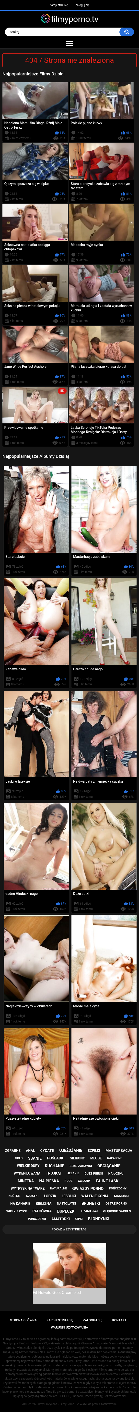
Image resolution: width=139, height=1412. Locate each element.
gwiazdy (84, 1181)
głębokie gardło (117, 1211)
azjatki (32, 1196)
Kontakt (119, 1320)
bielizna (44, 1203)
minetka (26, 1181)
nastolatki (66, 1203)
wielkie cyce (16, 1211)
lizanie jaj (89, 1211)
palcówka (42, 1211)
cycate (47, 1150)
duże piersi (93, 1173)
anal (30, 1151)
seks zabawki (81, 1166)
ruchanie (54, 1166)
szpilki (94, 1151)
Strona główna (23, 1320)
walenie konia (94, 1196)
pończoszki (37, 1219)
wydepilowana (27, 1173)
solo (19, 1158)
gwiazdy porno (88, 1188)
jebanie (73, 1173)
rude (68, 1181)
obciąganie (108, 1166)
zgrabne (13, 1151)
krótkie (15, 1196)
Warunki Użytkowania (69, 1327)
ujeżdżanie (70, 1150)
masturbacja (118, 1150)
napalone (114, 1158)
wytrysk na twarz (28, 1188)
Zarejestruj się (58, 5)
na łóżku (115, 1173)
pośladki (55, 1158)
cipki (79, 1219)
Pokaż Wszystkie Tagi (70, 1229)
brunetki (90, 1203)
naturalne (58, 1188)
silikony (77, 1158)
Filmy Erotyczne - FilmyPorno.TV (58, 1404)
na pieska (49, 1181)
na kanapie (20, 1204)
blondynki (98, 1219)
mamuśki (121, 1196)
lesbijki (69, 1196)
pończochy (117, 1188)
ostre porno (116, 1203)
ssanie (35, 1158)
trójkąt (54, 1173)
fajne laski (108, 1181)
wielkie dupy (28, 1166)
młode (96, 1158)
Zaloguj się (82, 5)
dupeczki (66, 1211)
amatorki (60, 1219)
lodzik (50, 1196)
